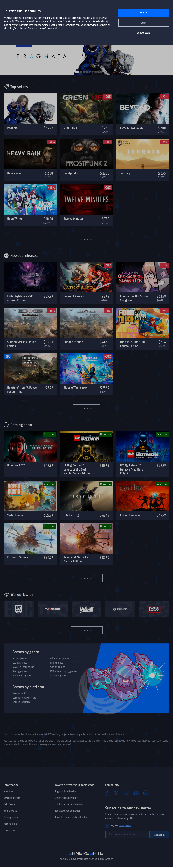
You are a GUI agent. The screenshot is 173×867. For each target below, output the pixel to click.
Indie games (56, 662)
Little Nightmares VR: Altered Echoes (20, 298)
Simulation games (22, 675)
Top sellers (19, 87)
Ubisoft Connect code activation (71, 817)
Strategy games (58, 675)
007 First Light (72, 515)
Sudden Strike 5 (73, 342)
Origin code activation (65, 791)
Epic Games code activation (68, 804)
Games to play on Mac (24, 697)
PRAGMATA (13, 128)
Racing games (20, 671)
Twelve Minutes (74, 219)
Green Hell (70, 128)
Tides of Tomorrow (75, 387)
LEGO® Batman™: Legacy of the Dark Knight (131, 469)
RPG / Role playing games (63, 671)
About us (8, 791)
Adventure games (59, 658)
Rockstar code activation (67, 811)
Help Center (10, 804)
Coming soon (21, 424)
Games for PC (20, 693)
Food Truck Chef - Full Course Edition (133, 344)
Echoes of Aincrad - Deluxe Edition (76, 559)
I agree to (121, 825)
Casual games (20, 662)
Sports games (57, 667)
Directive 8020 (16, 465)
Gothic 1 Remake (130, 515)
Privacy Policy (11, 817)
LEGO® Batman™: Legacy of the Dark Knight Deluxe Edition (77, 469)
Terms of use (10, 811)
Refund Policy (11, 823)
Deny (143, 22)
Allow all (143, 12)
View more (86, 239)
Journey (125, 173)
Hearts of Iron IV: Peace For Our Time (22, 390)
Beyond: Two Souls (131, 128)
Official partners (12, 798)
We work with (21, 594)
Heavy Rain (14, 173)
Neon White (14, 219)
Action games (20, 658)
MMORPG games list (23, 667)
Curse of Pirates (74, 296)
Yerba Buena (15, 515)
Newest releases (24, 255)
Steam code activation (66, 798)
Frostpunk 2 (71, 173)
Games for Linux (21, 702)
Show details (143, 33)
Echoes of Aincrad (18, 557)
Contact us (9, 830)
